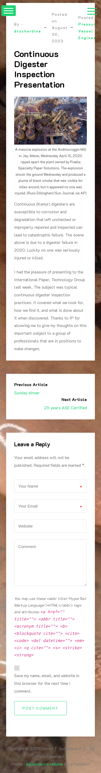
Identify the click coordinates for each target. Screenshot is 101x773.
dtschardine (27, 31)
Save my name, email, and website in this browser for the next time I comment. (46, 683)
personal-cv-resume (44, 764)
